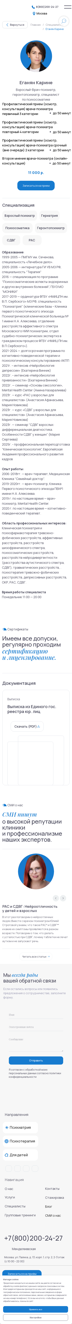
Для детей (19, 1155)
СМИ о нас (53, 1215)
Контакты (52, 1188)
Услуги (10, 1197)
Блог (48, 1206)
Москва (41, 13)
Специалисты (15, 1206)
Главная (36, 25)
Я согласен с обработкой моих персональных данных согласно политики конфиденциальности (35, 1073)
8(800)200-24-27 (47, 7)
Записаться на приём (22, 1274)
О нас (9, 1189)
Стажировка (54, 1197)
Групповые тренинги (20, 1215)
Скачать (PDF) (25, 726)
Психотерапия (22, 1141)
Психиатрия (20, 1127)
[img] (67, 7)
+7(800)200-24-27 (33, 1238)
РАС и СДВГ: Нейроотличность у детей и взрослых (29, 908)
